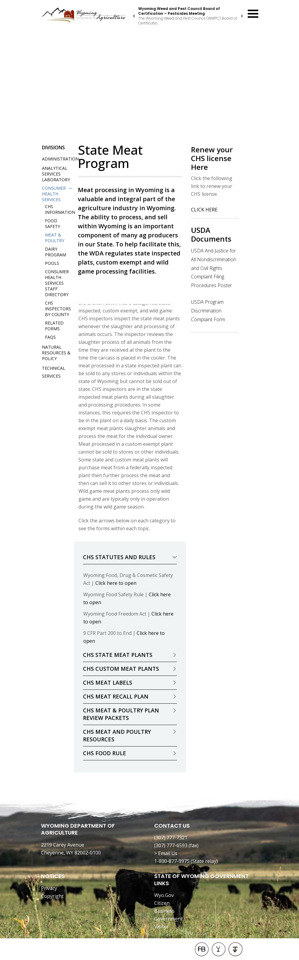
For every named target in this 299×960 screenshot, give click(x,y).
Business (164, 911)
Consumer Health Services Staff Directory (57, 283)
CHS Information (60, 209)
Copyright (52, 896)
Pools (52, 263)
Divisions (53, 147)
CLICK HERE (204, 209)
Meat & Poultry (54, 237)
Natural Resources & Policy (56, 352)
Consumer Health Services (54, 193)
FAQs (50, 337)
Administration (60, 159)
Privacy (49, 888)
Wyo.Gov (164, 895)
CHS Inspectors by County (58, 308)
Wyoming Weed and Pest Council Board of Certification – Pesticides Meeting (179, 11)
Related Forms (54, 325)
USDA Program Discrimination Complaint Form (208, 311)
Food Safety (52, 223)
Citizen (162, 903)
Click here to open (115, 583)
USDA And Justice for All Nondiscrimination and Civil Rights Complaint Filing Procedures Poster (213, 268)
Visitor (161, 926)
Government (168, 918)
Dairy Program (55, 252)
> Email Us (165, 853)
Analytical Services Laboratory (56, 173)
